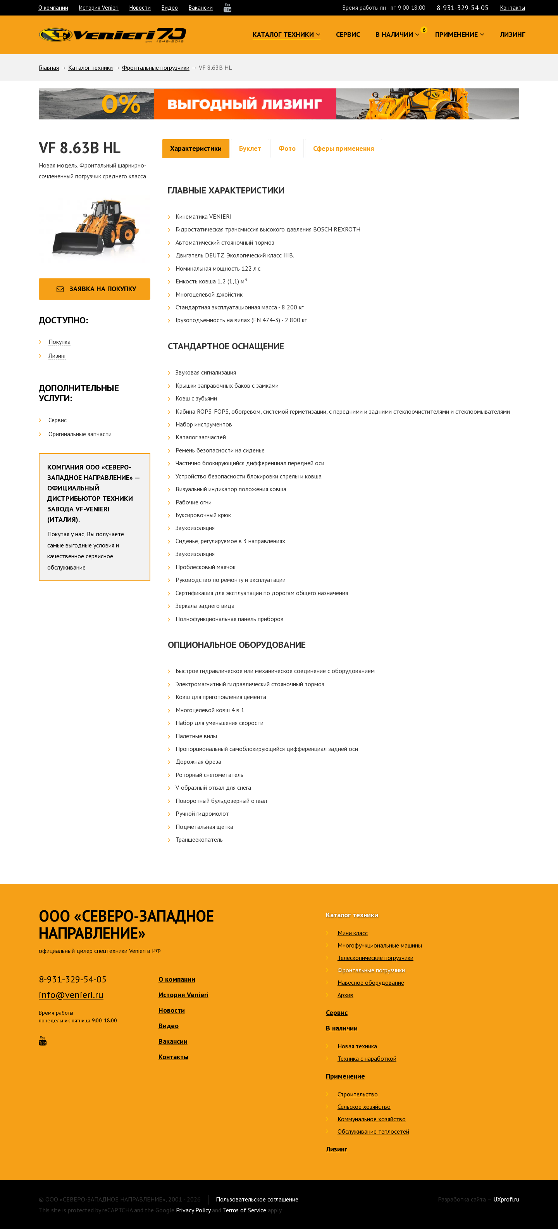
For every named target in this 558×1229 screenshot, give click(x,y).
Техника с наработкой (367, 1058)
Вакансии (201, 7)
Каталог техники (90, 67)
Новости (140, 7)
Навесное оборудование (371, 982)
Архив (345, 995)
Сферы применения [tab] (343, 148)
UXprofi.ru (506, 1199)
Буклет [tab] (250, 148)
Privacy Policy (193, 1210)
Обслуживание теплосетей (373, 1131)
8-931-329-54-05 (463, 7)
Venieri (112, 34)
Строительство (358, 1094)
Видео (170, 7)
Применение (345, 1076)
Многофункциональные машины (380, 945)
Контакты (512, 7)
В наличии (342, 1028)
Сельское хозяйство (364, 1106)
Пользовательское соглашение (257, 1199)
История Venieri (99, 7)
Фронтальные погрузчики (155, 67)
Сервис (57, 420)
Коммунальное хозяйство (372, 1119)
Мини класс (353, 933)
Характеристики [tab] (196, 148)
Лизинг (57, 355)
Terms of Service (244, 1210)
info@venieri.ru (71, 995)
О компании (53, 7)
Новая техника (357, 1046)
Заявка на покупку (96, 288)
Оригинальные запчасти (80, 434)
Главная (49, 67)
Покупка (59, 341)
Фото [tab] (287, 148)
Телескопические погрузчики (375, 957)
